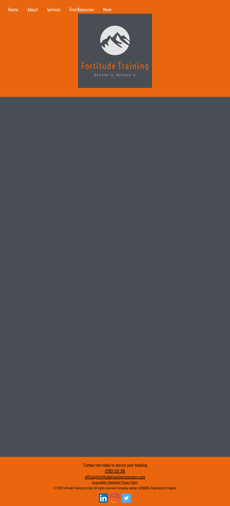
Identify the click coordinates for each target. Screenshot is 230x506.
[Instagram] (114, 498)
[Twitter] (126, 498)
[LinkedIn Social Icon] (103, 498)
